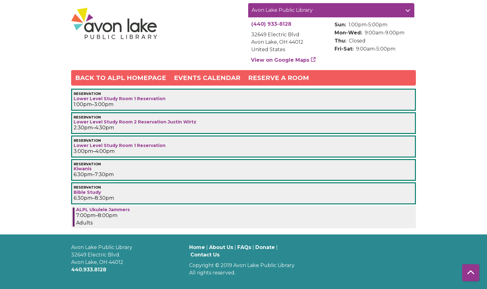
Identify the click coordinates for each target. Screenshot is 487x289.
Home (197, 247)
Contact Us (205, 255)
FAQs (244, 247)
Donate (265, 247)
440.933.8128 (88, 270)
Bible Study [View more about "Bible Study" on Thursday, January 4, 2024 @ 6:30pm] (87, 192)
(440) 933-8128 (271, 24)
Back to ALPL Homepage (120, 78)
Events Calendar (207, 78)
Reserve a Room (278, 78)
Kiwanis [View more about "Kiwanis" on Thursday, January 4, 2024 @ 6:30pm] (83, 169)
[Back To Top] (470, 272)
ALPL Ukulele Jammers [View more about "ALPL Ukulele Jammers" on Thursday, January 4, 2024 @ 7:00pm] (103, 209)
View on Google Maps (280, 60)
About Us (221, 247)
